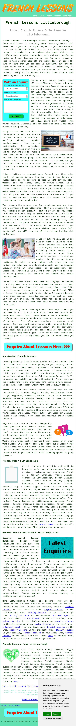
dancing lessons (37, 613)
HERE (50, 636)
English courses (53, 610)
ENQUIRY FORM (46, 524)
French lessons (54, 673)
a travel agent (61, 615)
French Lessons (14, 705)
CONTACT (57, 16)
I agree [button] (47, 714)
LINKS (42, 16)
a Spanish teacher (12, 627)
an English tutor (19, 615)
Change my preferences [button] (53, 718)
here (15, 681)
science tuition (11, 621)
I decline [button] (56, 714)
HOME (35, 16)
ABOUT (49, 16)
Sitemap (4, 705)
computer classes (64, 621)
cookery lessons (18, 630)
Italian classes (32, 633)
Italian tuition (65, 630)
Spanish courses (56, 627)
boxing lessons (42, 624)
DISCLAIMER (67, 16)
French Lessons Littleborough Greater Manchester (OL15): (36, 41)
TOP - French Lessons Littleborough (22, 686)
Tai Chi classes (31, 618)
